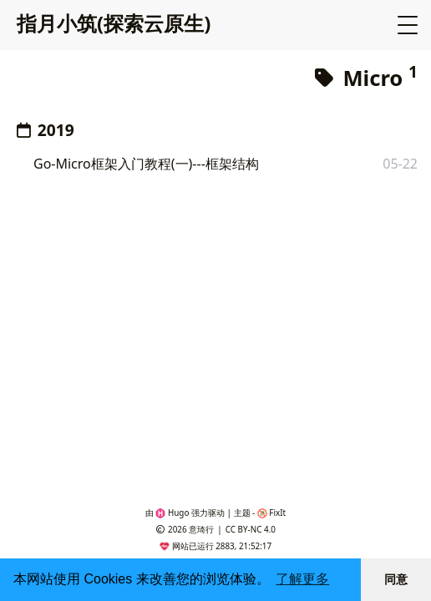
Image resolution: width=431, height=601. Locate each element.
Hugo (172, 512)
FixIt (271, 512)
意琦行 (201, 529)
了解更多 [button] (302, 579)
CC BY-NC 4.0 (251, 529)
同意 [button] (396, 579)
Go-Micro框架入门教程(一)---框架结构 (146, 163)
